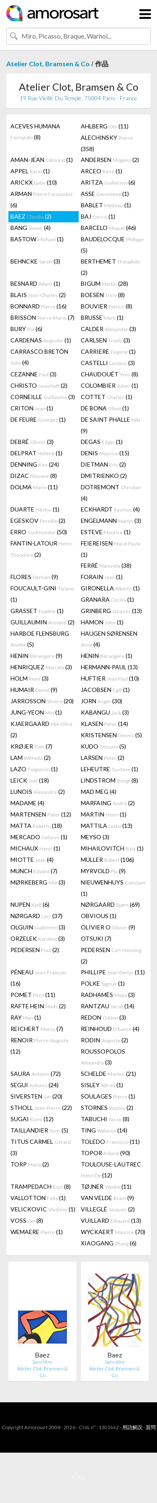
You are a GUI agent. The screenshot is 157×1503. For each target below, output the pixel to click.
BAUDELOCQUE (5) (112, 244)
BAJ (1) (98, 216)
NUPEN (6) (29, 904)
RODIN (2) (104, 1040)
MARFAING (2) (108, 802)
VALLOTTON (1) (38, 1197)
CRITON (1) (31, 408)
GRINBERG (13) (111, 610)
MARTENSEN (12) (40, 814)
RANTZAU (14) (107, 1006)
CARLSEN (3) (105, 340)
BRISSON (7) (42, 317)
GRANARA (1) (107, 599)
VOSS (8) (26, 1220)
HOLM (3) (29, 678)
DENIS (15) (105, 453)
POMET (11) (32, 994)
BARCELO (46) (108, 227)
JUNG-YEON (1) (36, 712)
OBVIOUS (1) (98, 915)
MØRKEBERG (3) (37, 882)
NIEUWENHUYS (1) (113, 888)
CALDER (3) (108, 328)
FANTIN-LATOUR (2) (41, 549)
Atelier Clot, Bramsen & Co (48, 64)
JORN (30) (101, 701)
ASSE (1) (105, 193)
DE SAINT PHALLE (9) (110, 425)
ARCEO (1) (101, 171)
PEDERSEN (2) (34, 949)
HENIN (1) (106, 655)
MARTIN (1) (103, 814)
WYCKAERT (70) (113, 1231)
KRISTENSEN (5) (111, 734)
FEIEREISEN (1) (111, 549)
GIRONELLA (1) (110, 588)
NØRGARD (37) (36, 915)
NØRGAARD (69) (110, 904)
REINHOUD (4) (110, 1028)
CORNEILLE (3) (42, 396)
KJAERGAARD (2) (41, 729)
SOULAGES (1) (108, 1096)
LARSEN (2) (102, 757)
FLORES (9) (34, 576)
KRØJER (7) (31, 746)
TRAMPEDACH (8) (40, 1186)
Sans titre (42, 1362)
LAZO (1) (34, 768)
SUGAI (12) (32, 1118)
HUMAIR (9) (33, 689)
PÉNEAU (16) (38, 977)
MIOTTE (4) (32, 859)
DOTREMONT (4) (111, 492)
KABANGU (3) (105, 712)
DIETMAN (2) (103, 464)
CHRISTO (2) (38, 385)
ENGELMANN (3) (111, 520)
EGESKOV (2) (37, 520)
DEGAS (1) (102, 441)
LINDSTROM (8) (109, 780)
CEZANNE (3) (33, 374)
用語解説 (132, 1427)
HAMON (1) (102, 622)
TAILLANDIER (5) (39, 1130)
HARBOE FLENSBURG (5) (39, 639)
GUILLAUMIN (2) (42, 622)
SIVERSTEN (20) (36, 1096)
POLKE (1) (103, 983)
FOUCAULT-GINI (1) (42, 593)
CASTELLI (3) (108, 362)
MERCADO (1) (38, 836)
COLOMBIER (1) (109, 385)
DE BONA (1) (105, 408)
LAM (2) (30, 757)
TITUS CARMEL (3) (40, 1147)
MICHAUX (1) (35, 848)
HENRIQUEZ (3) (41, 667)
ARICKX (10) (33, 182)
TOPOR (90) (105, 1152)
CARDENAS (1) (40, 340)
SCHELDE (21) (108, 1073)
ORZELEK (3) (37, 938)
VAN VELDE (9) (107, 1197)
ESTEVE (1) (106, 531)
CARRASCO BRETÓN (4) (39, 357)
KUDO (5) (103, 746)
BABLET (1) (106, 205)
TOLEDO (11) (110, 1141)
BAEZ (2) (30, 216)
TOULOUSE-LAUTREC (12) (111, 1170)
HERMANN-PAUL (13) (109, 667)
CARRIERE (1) (108, 351)
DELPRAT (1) (36, 453)
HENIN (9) (36, 655)
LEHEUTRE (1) (109, 768)
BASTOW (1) (37, 239)
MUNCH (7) (33, 870)
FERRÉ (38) (106, 565)
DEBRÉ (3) (32, 441)
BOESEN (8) (103, 294)
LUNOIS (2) (37, 791)
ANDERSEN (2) (110, 159)
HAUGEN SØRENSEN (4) (109, 639)
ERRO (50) (38, 531)
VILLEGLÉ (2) (108, 1209)
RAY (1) (25, 1017)
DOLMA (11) (34, 487)
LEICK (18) (29, 780)
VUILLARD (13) (111, 1220)
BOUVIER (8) (106, 306)
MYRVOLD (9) (103, 870)
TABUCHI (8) (105, 1118)
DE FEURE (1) (38, 419)
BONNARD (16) (38, 306)
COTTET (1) (106, 396)
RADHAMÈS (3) (108, 994)
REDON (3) (103, 1017)
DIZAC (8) (33, 475)
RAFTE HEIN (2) (38, 1006)
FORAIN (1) (102, 576)
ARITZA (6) (108, 182)
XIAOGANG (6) (108, 1243)
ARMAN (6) (41, 199)
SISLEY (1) (102, 1084)
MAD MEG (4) (98, 791)
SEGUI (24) (34, 1084)
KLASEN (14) (104, 723)
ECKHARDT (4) (110, 509)
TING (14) (104, 1130)
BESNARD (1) (35, 283)
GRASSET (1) (37, 610)
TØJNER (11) (106, 1186)
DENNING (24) (34, 464)
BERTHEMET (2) (110, 267)
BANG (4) (30, 227)
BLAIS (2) (38, 294)
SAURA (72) (35, 1073)
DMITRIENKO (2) (104, 475)
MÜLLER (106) (107, 859)
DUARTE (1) (34, 509)
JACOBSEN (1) (105, 689)
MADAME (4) (27, 802)
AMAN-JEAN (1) (41, 159)
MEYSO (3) (95, 836)
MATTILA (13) (106, 825)
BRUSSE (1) (102, 317)
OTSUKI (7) (96, 938)
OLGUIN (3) (37, 927)
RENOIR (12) (39, 1045)
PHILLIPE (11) (113, 972)
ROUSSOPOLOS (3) (103, 1057)
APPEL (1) (30, 171)
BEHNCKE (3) (35, 261)
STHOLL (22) (41, 1107)
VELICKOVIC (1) (42, 1209)
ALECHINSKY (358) (107, 143)
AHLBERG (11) (105, 126)
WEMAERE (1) (36, 1231)
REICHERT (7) (36, 1028)
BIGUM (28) (104, 283)
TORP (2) (29, 1164)
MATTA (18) (36, 825)
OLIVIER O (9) (108, 927)
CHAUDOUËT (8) (109, 374)
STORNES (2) (107, 1107)
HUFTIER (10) (110, 678)
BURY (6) (26, 328)
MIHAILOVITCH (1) (112, 848)
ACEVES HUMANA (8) (35, 132)
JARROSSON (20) (42, 701)
